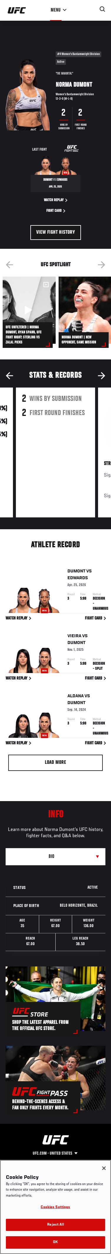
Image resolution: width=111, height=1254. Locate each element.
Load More (55, 762)
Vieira (74, 637)
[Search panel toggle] (102, 9)
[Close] (103, 1168)
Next (101, 265)
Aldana (75, 697)
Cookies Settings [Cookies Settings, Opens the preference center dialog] (55, 1207)
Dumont (76, 572)
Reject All (55, 1225)
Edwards (77, 579)
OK (55, 1242)
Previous (9, 265)
